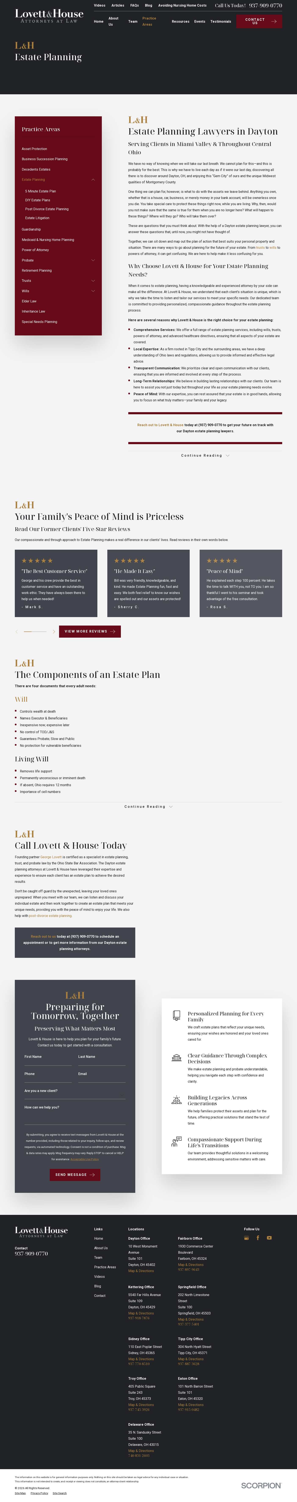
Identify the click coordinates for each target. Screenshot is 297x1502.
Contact (99, 1296)
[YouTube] (269, 1237)
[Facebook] (258, 1237)
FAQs (134, 5)
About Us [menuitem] (113, 21)
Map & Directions (141, 1271)
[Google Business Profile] (246, 1237)
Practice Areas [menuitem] (149, 21)
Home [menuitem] (99, 21)
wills (272, 248)
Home (98, 1238)
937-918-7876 (138, 1318)
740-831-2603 (138, 1455)
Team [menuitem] (132, 21)
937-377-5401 (188, 1324)
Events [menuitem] (199, 21)
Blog (148, 5)
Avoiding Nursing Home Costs (182, 5)
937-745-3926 (138, 1409)
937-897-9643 (188, 1269)
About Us (101, 1248)
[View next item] (54, 632)
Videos (99, 5)
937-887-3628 (188, 1364)
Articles (118, 5)
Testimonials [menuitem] (220, 21)
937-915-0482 (188, 1409)
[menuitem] (58, 149)
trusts (260, 248)
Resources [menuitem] (180, 21)
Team (98, 1258)
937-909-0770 (265, 5)
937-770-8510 (138, 1364)
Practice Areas (105, 1267)
